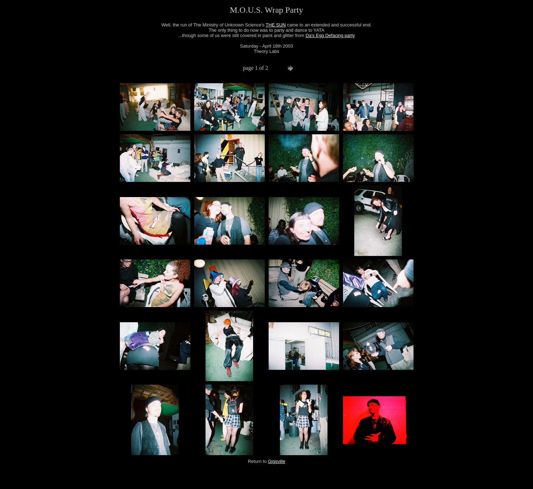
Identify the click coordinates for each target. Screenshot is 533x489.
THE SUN (276, 24)
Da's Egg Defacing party (330, 35)
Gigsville (276, 461)
